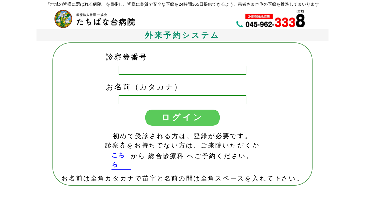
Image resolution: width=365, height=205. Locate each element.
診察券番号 (126, 57)
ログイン (182, 117)
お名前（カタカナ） (144, 87)
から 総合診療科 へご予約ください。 (192, 155)
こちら (118, 159)
